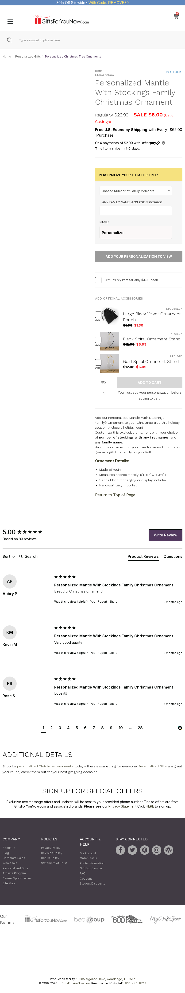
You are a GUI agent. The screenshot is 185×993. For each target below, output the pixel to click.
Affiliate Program (14, 873)
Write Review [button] (165, 535)
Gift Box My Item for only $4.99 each (131, 280)
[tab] (143, 557)
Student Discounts (92, 883)
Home (7, 56)
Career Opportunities (17, 878)
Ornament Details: (112, 460)
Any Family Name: (132, 202)
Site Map (9, 883)
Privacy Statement (122, 806)
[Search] (36, 557)
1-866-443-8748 (134, 983)
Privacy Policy (50, 848)
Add (96, 320)
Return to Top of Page (115, 495)
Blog (6, 853)
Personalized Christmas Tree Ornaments (73, 56)
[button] (43, 728)
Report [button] (102, 602)
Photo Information (92, 863)
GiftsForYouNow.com (76, 983)
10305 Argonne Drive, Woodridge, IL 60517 (105, 979)
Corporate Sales (14, 858)
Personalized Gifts (28, 56)
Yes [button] (92, 602)
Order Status (88, 858)
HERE (150, 806)
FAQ (82, 873)
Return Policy (50, 858)
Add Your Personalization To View (138, 256)
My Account (88, 853)
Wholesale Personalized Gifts (15, 865)
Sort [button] (9, 556)
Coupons (86, 878)
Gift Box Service (91, 868)
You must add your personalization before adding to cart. (149, 395)
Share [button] (113, 602)
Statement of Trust (54, 863)
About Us (9, 848)
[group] (27, 532)
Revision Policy (51, 853)
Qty (103, 382)
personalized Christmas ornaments (45, 766)
